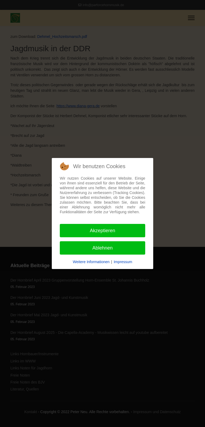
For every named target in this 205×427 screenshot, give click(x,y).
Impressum (123, 262)
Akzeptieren (102, 230)
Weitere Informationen (91, 262)
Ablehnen (102, 248)
